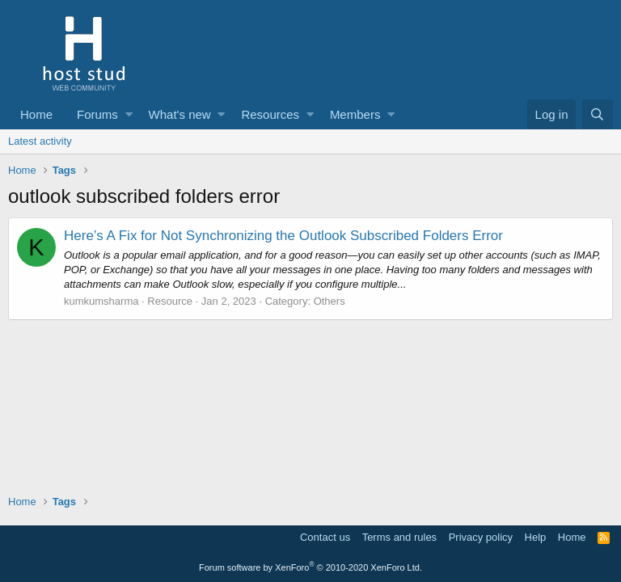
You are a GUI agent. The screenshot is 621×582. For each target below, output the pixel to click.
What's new (180, 114)
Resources (270, 114)
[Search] (597, 114)
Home (36, 114)
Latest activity (40, 141)
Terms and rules (399, 537)
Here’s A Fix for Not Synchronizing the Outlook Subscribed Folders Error (283, 235)
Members (355, 114)
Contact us (325, 537)
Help (536, 537)
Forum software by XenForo (310, 567)
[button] (129, 114)
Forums (97, 114)
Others (329, 301)
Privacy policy (481, 537)
